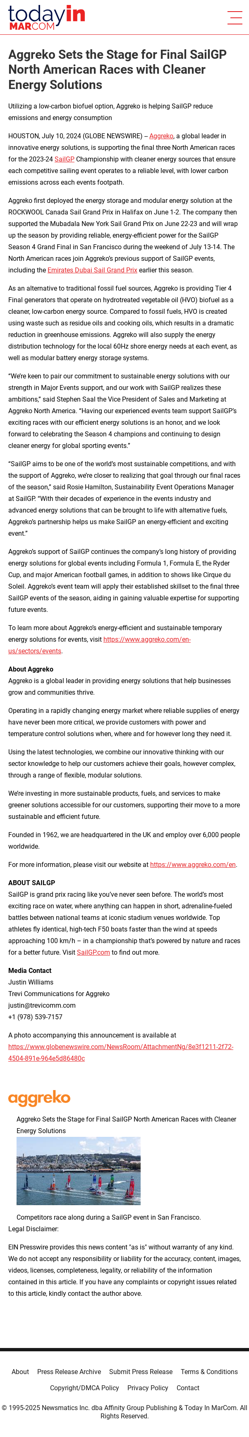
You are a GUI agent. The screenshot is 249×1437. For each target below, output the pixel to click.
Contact (188, 1388)
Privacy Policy (147, 1388)
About (20, 1372)
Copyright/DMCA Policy (84, 1388)
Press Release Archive (69, 1372)
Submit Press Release (140, 1372)
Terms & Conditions (209, 1372)
